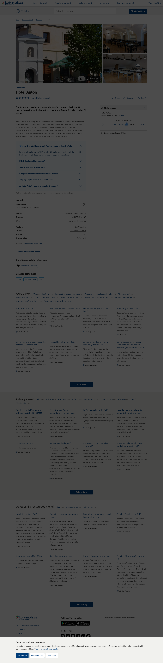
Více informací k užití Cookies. (47, 649)
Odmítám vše (37, 655)
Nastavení (52, 655)
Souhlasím (22, 655)
